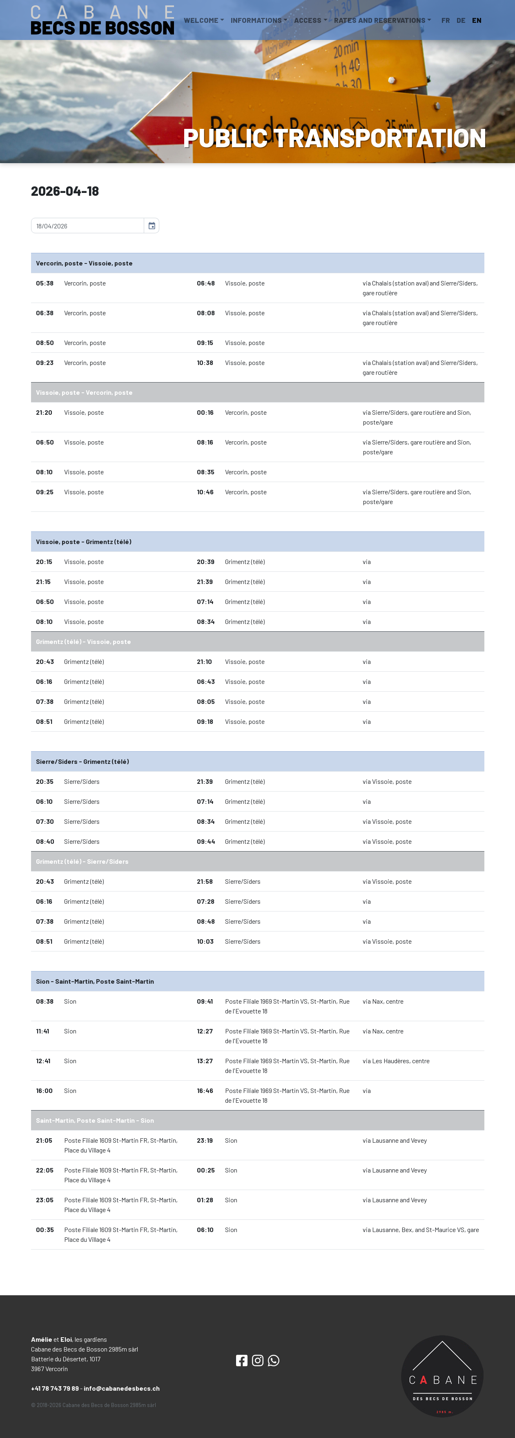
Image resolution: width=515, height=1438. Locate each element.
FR (445, 19)
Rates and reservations (380, 19)
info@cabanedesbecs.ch (122, 1388)
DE (461, 19)
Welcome (201, 19)
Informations (256, 19)
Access (307, 19)
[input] (88, 225)
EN (477, 19)
